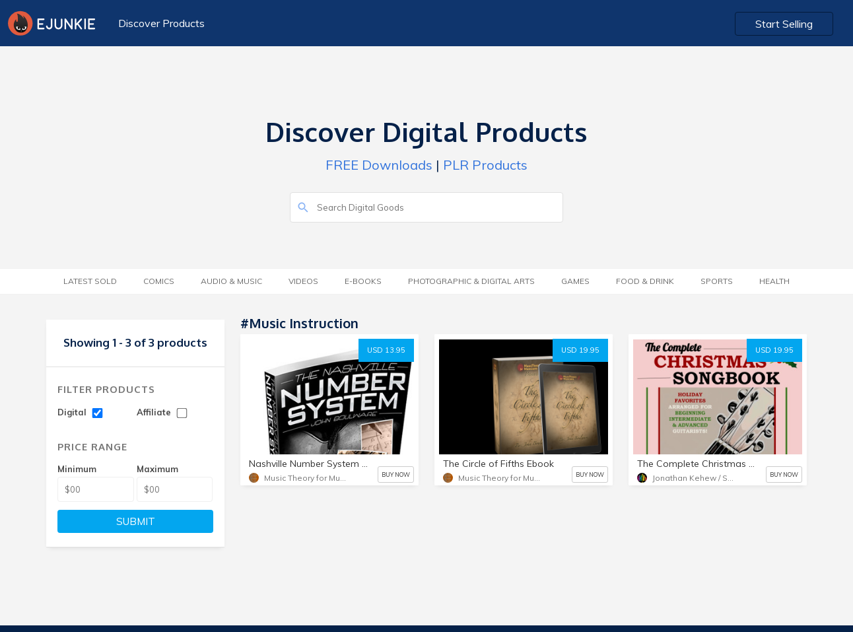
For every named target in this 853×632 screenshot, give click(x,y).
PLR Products (485, 165)
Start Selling (784, 23)
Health (774, 281)
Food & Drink (645, 281)
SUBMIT (135, 521)
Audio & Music (231, 281)
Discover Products (161, 23)
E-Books (363, 281)
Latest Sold (90, 281)
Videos (303, 281)
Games (575, 281)
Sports (716, 281)
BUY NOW (396, 474)
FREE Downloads (378, 165)
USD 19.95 (580, 350)
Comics (158, 281)
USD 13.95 (386, 350)
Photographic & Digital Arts (471, 281)
